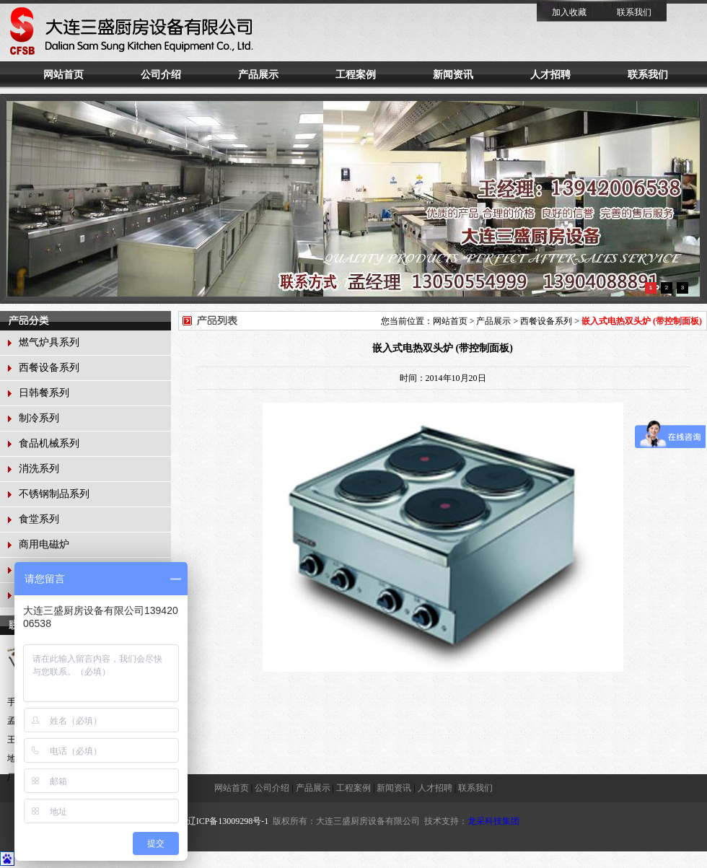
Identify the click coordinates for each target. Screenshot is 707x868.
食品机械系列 (49, 443)
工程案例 (355, 74)
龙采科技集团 (493, 821)
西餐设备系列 (49, 367)
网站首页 (63, 74)
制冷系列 (39, 418)
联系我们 (634, 12)
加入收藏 (569, 12)
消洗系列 (39, 468)
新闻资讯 (453, 74)
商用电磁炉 (44, 544)
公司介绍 (161, 74)
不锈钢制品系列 (54, 493)
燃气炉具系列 (49, 342)
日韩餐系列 (44, 392)
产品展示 (258, 74)
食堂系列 (39, 519)
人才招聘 (550, 74)
